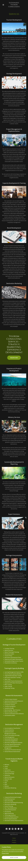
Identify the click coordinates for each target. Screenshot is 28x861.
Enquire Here (14, 357)
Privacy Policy (5, 853)
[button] (3, 4)
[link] (14, 6)
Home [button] (14, 838)
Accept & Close (14, 857)
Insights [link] (14, 842)
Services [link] (14, 840)
